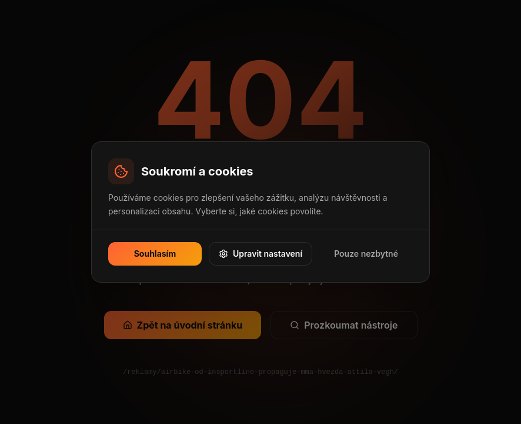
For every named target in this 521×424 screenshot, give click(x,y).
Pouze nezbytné (366, 254)
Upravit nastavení (260, 254)
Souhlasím (155, 254)
